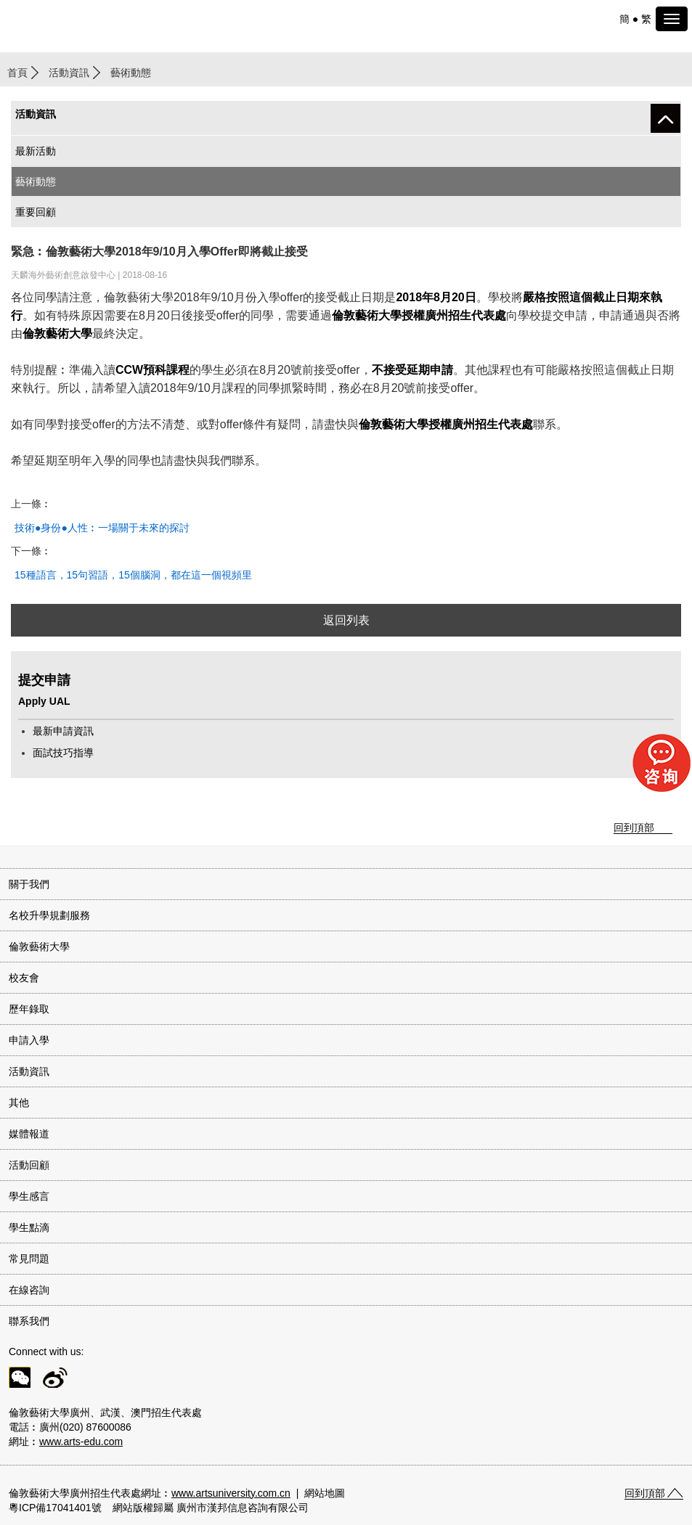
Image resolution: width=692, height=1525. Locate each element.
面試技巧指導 (63, 753)
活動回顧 (29, 1165)
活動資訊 (69, 72)
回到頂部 (634, 827)
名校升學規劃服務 (49, 915)
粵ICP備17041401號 (55, 1507)
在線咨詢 (29, 1290)
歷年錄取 (29, 1009)
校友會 (24, 978)
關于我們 (29, 884)
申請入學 (29, 1040)
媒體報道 (29, 1134)
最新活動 (35, 151)
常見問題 (29, 1258)
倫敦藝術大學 (39, 946)
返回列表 (346, 620)
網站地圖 (324, 1493)
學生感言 (29, 1196)
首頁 (17, 72)
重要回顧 (35, 212)
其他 (19, 1102)
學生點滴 (29, 1227)
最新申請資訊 (63, 731)
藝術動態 (35, 181)
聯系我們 (29, 1321)
